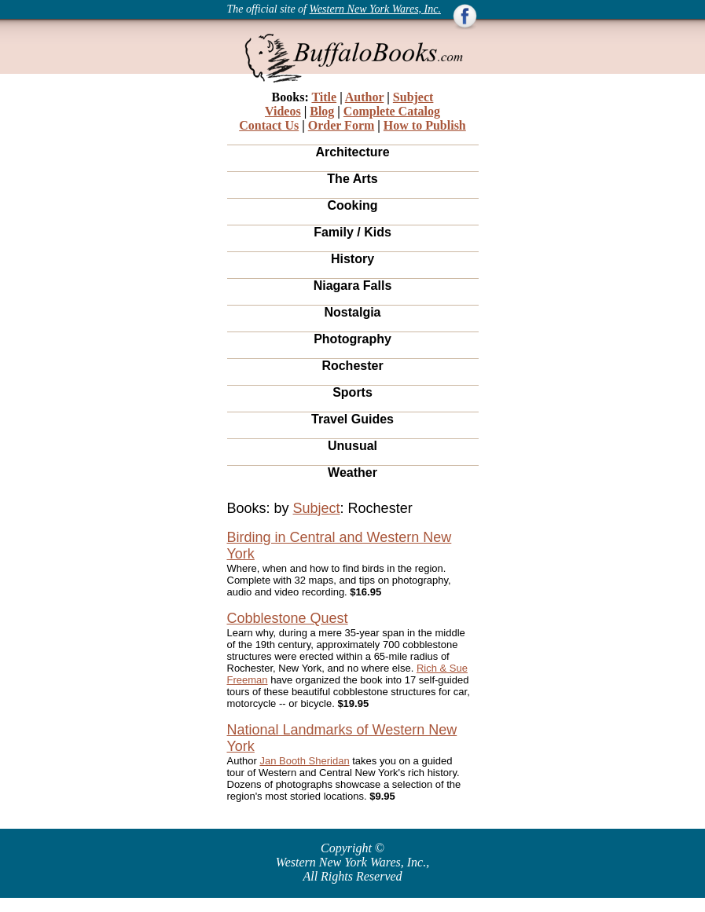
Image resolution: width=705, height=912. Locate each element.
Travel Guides (352, 419)
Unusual (352, 445)
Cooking (353, 205)
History (352, 259)
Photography (352, 339)
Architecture (352, 152)
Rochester (352, 365)
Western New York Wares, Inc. (376, 9)
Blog (322, 111)
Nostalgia (352, 312)
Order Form (341, 125)
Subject (413, 97)
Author (364, 97)
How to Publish (425, 125)
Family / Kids (352, 232)
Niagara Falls (353, 285)
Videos (283, 111)
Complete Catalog (391, 111)
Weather (352, 472)
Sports (352, 392)
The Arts (352, 178)
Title (323, 97)
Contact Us (269, 125)
